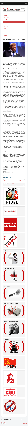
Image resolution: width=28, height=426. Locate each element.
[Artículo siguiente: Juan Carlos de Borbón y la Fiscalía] (21, 180)
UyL (2, 3)
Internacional (6, 24)
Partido (5, 33)
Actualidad (6, 21)
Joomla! (2, 420)
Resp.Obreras (6, 19)
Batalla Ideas (6, 17)
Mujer (5, 28)
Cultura (5, 35)
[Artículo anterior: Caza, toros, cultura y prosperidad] (6, 180)
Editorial (5, 15)
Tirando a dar (10, 173)
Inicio (5, 13)
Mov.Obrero (6, 26)
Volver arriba (24, 423)
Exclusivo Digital (8, 177)
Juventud (6, 30)
